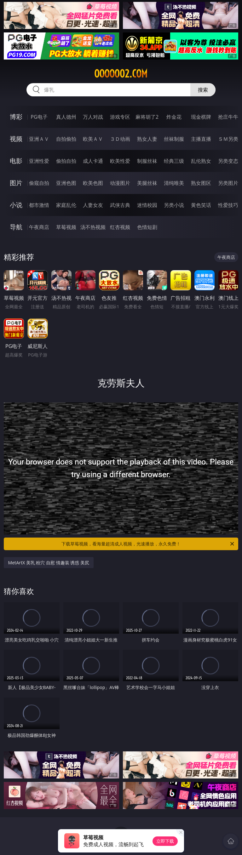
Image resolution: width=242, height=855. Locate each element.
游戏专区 (120, 116)
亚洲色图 (66, 183)
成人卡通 (93, 160)
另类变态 (228, 160)
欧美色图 (93, 183)
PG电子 (39, 116)
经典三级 (174, 160)
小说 (16, 205)
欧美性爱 (120, 160)
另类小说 (174, 205)
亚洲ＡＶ (39, 138)
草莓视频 (66, 227)
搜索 (203, 89)
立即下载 (165, 841)
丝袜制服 (174, 138)
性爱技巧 (228, 205)
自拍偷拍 (66, 138)
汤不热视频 (93, 227)
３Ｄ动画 (120, 138)
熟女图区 (201, 183)
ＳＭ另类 (228, 138)
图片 (16, 183)
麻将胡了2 (146, 116)
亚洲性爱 (39, 160)
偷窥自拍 (39, 183)
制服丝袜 (147, 160)
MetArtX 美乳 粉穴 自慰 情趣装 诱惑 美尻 (48, 563)
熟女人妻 (147, 138)
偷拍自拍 (66, 160)
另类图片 (228, 183)
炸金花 (174, 116)
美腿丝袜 (147, 183)
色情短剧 (147, 227)
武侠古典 (120, 205)
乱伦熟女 (201, 160)
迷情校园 (147, 205)
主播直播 (201, 138)
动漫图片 (120, 183)
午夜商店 (39, 227)
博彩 (16, 116)
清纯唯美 (174, 183)
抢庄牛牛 (228, 116)
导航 (16, 227)
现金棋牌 (201, 116)
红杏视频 (120, 227)
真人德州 (66, 116)
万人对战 (93, 116)
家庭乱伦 (66, 205)
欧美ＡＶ (93, 138)
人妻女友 (93, 205)
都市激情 (39, 205)
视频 (16, 138)
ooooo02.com (120, 73)
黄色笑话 (201, 205)
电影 (16, 161)
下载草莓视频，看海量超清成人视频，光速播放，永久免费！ (148, 544)
